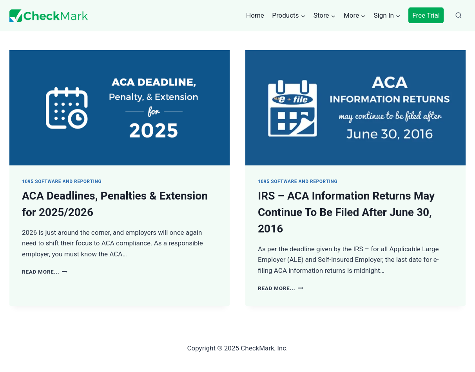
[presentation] (119, 107)
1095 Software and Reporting (62, 181)
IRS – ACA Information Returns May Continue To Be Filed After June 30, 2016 (346, 212)
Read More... (44, 272)
